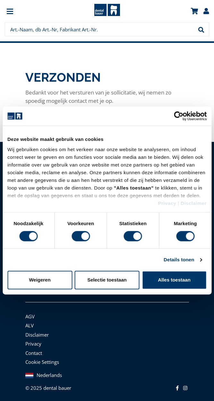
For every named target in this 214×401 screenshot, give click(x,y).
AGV (30, 316)
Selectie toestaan (107, 280)
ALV (29, 325)
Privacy (167, 203)
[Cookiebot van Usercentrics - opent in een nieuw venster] (178, 116)
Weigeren (39, 280)
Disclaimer (194, 203)
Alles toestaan (174, 280)
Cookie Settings (42, 362)
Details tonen (179, 259)
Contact (33, 353)
